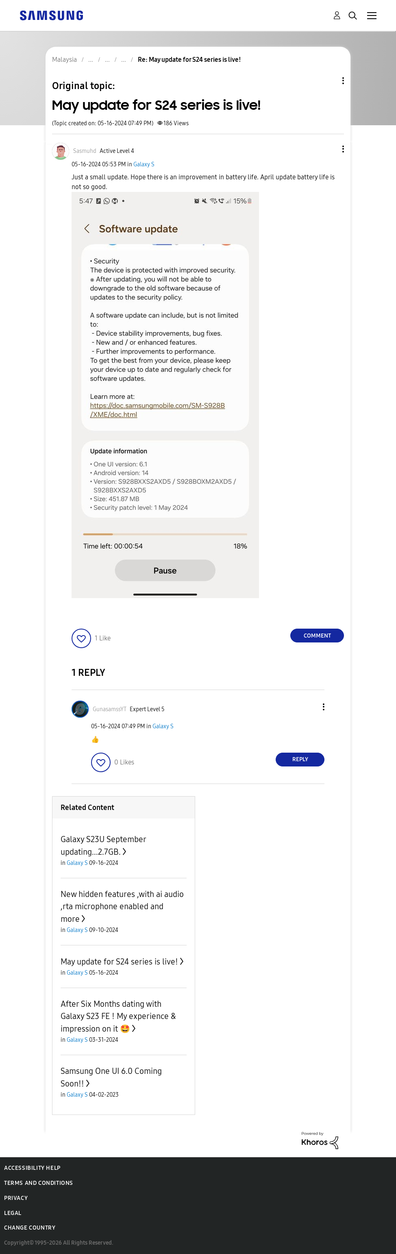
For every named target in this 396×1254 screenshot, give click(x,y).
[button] (329, 149)
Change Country (29, 1227)
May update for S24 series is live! (119, 962)
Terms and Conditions (38, 1183)
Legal (13, 1213)
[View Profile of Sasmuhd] (84, 151)
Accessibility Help (32, 1168)
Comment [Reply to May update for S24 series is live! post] (317, 635)
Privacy (16, 1198)
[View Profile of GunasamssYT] (109, 709)
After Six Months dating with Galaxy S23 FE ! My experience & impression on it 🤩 (118, 1016)
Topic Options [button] (329, 80)
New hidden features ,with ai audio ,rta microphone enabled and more (122, 906)
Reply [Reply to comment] (300, 759)
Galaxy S (143, 164)
